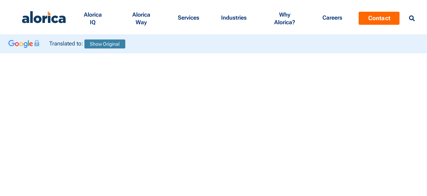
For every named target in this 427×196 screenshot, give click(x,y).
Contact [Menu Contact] (379, 18)
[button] (93, 17)
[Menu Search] (412, 18)
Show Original (105, 44)
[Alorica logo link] (44, 17)
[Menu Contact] (332, 17)
